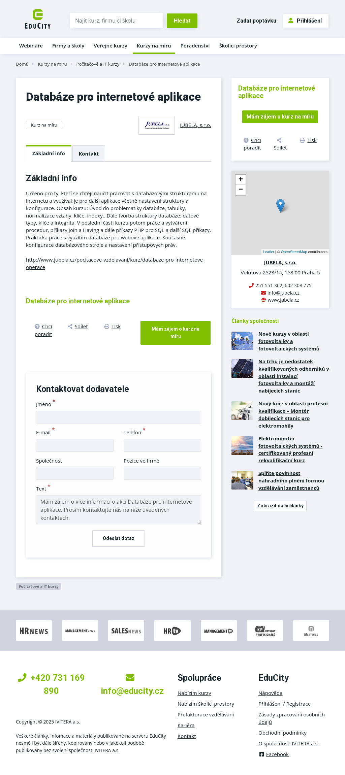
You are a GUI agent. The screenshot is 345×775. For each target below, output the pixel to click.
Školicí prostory (238, 45)
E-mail (45, 432)
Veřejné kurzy (110, 45)
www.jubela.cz (283, 300)
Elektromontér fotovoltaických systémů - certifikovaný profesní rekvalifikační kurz (290, 449)
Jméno (45, 404)
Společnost (49, 460)
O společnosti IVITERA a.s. (288, 743)
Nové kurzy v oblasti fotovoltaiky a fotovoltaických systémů (288, 341)
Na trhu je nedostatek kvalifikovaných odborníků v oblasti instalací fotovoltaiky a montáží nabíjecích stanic (293, 376)
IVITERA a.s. (67, 721)
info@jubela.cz (284, 293)
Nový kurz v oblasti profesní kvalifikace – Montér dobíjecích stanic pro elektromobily (293, 414)
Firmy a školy (68, 45)
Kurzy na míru (154, 45)
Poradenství (195, 45)
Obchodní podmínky (282, 732)
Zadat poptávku (256, 21)
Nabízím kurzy (194, 692)
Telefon (135, 432)
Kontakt (89, 153)
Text (43, 488)
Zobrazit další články (280, 505)
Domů (22, 64)
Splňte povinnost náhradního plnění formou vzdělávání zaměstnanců (291, 480)
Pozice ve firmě (141, 460)
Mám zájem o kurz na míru (175, 332)
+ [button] (241, 180)
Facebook (273, 754)
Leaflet (268, 252)
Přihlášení (305, 21)
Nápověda (270, 692)
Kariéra (186, 725)
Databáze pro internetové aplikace (164, 64)
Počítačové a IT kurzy (97, 64)
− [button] (241, 190)
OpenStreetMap (294, 252)
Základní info (48, 153)
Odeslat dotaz (118, 538)
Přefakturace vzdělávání (206, 714)
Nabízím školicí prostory (206, 703)
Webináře (31, 45)
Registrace (298, 703)
